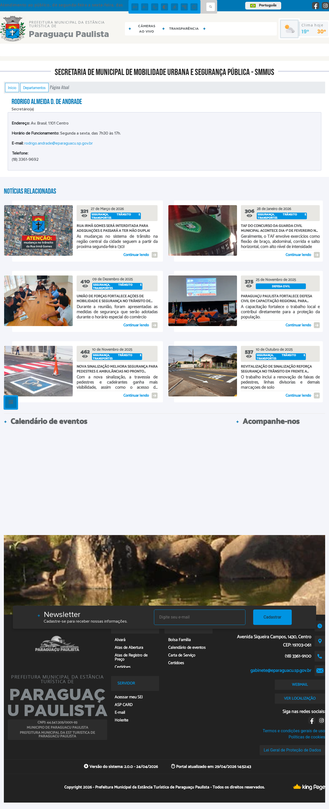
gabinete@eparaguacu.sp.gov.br (280, 670)
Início (12, 87)
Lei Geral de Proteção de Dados (292, 750)
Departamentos (34, 87)
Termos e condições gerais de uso (294, 730)
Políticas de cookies (307, 737)
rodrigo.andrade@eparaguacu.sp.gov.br (58, 143)
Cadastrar (272, 617)
